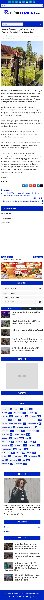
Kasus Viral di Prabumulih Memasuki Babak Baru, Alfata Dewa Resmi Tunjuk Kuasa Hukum (27, 340)
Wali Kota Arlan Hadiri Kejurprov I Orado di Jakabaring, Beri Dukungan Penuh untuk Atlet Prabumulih (27, 577)
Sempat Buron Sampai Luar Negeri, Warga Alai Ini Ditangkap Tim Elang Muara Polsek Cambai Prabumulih (26, 546)
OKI (27, 438)
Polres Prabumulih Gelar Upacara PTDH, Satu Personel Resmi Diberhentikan (26, 322)
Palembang (18, 446)
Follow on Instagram (22, 302)
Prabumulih (6, 453)
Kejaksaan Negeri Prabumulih (12, 424)
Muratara (5, 435)
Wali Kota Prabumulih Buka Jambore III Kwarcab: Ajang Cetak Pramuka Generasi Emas (27, 556)
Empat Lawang (19, 416)
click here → (12, 512)
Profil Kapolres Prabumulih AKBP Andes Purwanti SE (27, 331)
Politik (21, 449)
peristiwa (37, 36)
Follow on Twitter (22, 289)
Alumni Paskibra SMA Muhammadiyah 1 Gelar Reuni (26, 313)
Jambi (15, 420)
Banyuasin (5, 409)
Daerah (4, 413)
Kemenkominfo (33, 424)
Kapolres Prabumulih (30, 420)
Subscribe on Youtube (22, 298)
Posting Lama (38, 257)
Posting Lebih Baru (7, 257)
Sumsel (4, 457)
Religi (19, 453)
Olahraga (19, 442)
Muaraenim (31, 431)
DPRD (26, 409)
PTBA (30, 442)
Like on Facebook (22, 293)
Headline (33, 416)
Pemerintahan (7, 449)
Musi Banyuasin (20, 435)
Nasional (5, 438)
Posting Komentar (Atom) (17, 260)
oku (3, 460)
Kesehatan (5, 431)
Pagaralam (5, 446)
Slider (8, 531)
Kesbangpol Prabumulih (25, 427)
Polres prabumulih (8, 38)
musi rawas (33, 457)
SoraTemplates (16, 594)
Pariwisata (32, 446)
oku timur (13, 460)
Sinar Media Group (34, 594)
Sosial (29, 453)
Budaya (17, 409)
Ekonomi (5, 416)
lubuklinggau (18, 457)
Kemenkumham (7, 427)
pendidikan (5, 464)
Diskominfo (17, 413)
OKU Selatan (6, 442)
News (31, 36)
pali (24, 460)
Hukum (4, 420)
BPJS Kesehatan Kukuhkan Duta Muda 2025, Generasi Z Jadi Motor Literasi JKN (26, 349)
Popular (11, 309)
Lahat (18, 431)
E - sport (31, 413)
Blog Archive (33, 309)
